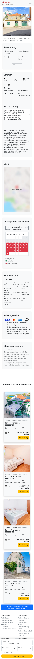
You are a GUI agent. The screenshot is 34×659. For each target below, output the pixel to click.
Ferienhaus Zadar (7, 622)
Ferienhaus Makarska (8, 629)
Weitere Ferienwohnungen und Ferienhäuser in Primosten (17, 607)
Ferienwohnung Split (25, 631)
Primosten (12, 40)
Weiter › (26, 228)
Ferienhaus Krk (6, 618)
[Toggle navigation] (30, 3)
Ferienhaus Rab (6, 620)
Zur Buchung (23, 438)
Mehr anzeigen (17, 65)
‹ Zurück (8, 228)
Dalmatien (5, 40)
